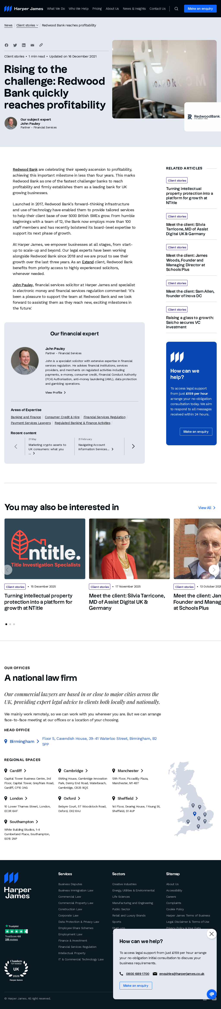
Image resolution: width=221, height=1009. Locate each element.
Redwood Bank (26, 169)
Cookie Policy (175, 908)
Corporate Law (68, 915)
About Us (112, 9)
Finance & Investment (72, 940)
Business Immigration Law (75, 890)
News (8, 25)
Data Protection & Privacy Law (78, 921)
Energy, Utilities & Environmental (133, 890)
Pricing (97, 9)
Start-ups (118, 927)
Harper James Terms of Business (188, 915)
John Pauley (24, 285)
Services (64, 874)
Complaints (173, 902)
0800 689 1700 (137, 974)
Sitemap (172, 874)
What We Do (56, 9)
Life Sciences (121, 896)
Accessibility (174, 890)
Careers (171, 896)
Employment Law (70, 934)
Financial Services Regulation (77, 946)
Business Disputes (70, 883)
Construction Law (70, 908)
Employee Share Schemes (75, 927)
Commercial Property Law (75, 902)
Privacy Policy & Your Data (183, 927)
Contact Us (158, 9)
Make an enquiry (200, 8)
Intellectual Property (71, 952)
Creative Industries (124, 883)
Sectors (118, 874)
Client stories (26, 25)
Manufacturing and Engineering (132, 902)
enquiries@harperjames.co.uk (181, 974)
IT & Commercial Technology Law (81, 959)
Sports (116, 921)
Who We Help (78, 9)
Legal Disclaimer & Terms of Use (187, 921)
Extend (88, 262)
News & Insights (134, 9)
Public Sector (121, 908)
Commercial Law (69, 896)
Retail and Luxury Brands (128, 915)
